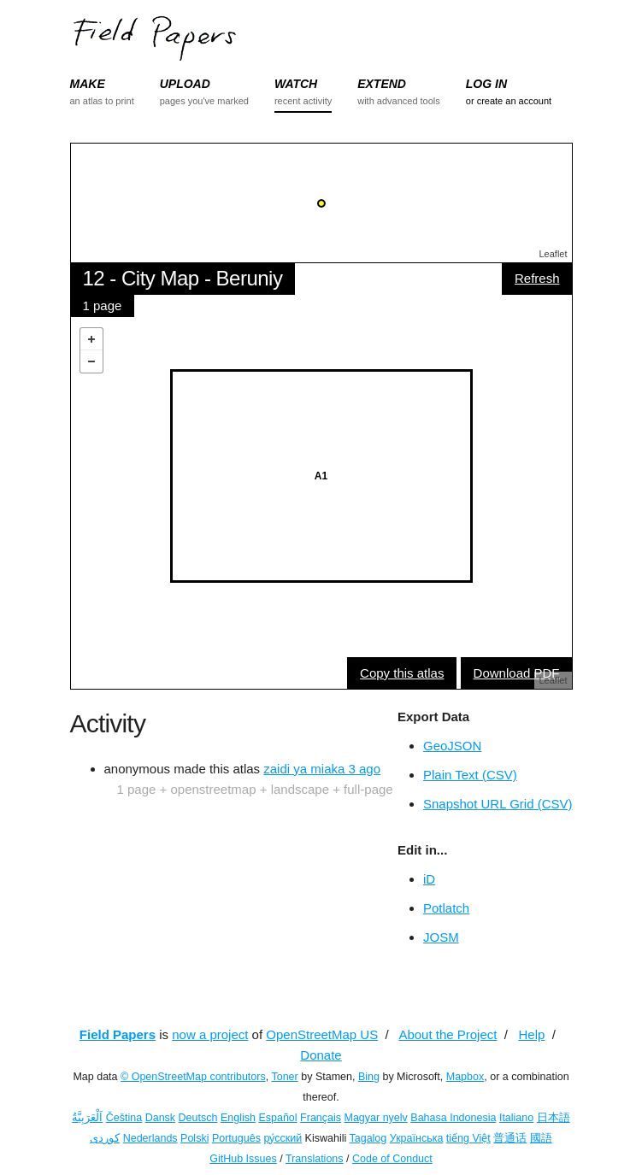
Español (277, 1118)
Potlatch (446, 908)
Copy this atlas (402, 673)
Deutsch (198, 1118)
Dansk (160, 1118)
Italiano (516, 1118)
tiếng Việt (468, 1138)
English (238, 1118)
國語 (541, 1138)
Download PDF (517, 673)
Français (320, 1118)
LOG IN (486, 84)
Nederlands (150, 1138)
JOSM (441, 937)
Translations (315, 1159)
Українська (417, 1138)
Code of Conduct (392, 1159)
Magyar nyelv (376, 1118)
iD (429, 879)
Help (531, 1034)
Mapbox (465, 1077)
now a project (210, 1034)
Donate (320, 1055)
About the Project (447, 1034)
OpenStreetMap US (322, 1034)
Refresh (537, 278)
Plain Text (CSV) (470, 774)
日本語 (553, 1118)
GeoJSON (452, 745)
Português (236, 1138)
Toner (284, 1077)
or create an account (508, 101)
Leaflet (553, 254)
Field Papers (118, 1034)
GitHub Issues (243, 1159)
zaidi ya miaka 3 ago (321, 768)
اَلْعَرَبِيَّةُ (87, 1118)
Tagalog (367, 1138)
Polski (194, 1138)
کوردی (105, 1138)
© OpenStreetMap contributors (193, 1077)
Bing (369, 1077)
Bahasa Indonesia (453, 1118)
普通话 (510, 1138)
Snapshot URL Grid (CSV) (498, 803)
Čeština (124, 1118)
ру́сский (282, 1138)
